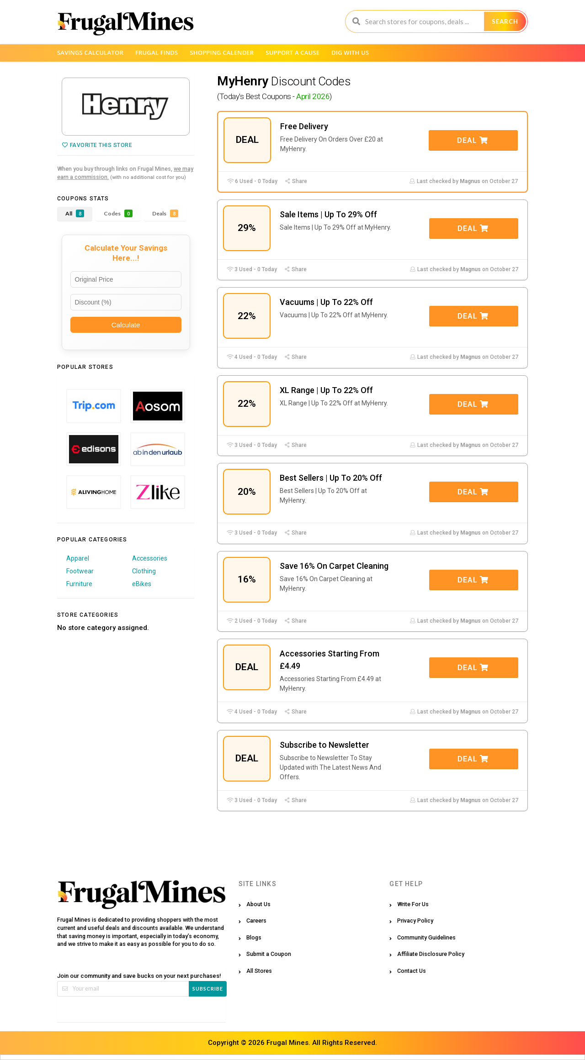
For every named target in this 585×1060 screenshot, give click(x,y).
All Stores (259, 970)
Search (505, 21)
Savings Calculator (90, 52)
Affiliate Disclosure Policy (430, 953)
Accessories (149, 558)
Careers (256, 920)
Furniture (79, 584)
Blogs (253, 937)
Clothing (144, 571)
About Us (258, 904)
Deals (165, 213)
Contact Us (411, 970)
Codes (118, 213)
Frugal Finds (156, 52)
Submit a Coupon (268, 953)
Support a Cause (292, 52)
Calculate (126, 325)
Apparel (77, 558)
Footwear (80, 571)
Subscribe (207, 989)
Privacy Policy (415, 920)
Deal (472, 140)
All (74, 213)
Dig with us (350, 52)
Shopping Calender (222, 52)
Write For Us (413, 904)
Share (295, 181)
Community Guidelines (426, 937)
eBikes (141, 584)
